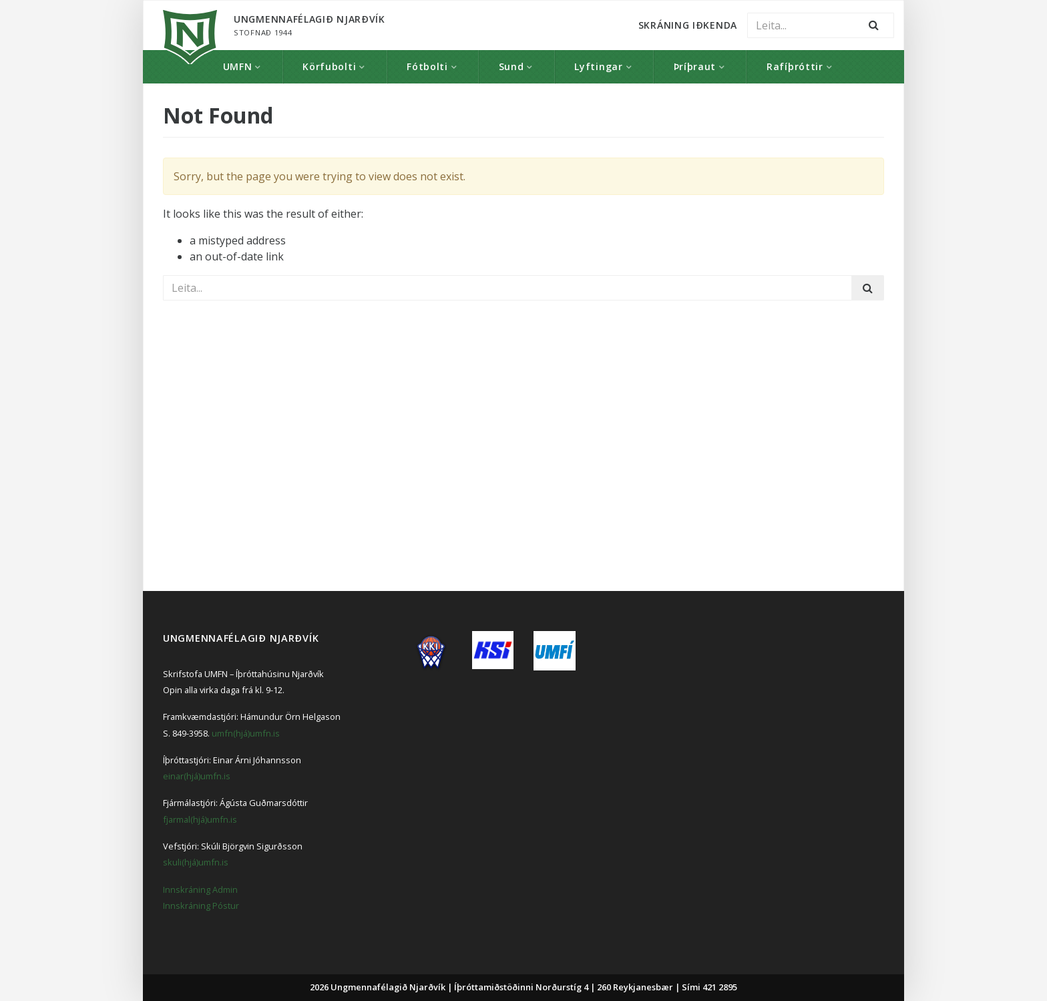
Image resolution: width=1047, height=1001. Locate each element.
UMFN (237, 66)
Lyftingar (598, 66)
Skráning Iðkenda (687, 25)
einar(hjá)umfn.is (196, 776)
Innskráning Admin (200, 889)
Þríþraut (695, 66)
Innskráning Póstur (201, 905)
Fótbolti (427, 66)
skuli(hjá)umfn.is (195, 862)
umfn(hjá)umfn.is (246, 733)
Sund (511, 66)
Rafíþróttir (795, 66)
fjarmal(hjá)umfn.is (200, 819)
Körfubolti (329, 66)
